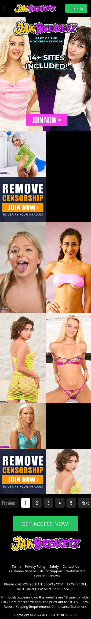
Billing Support (51, 571)
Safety (54, 566)
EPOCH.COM (76, 584)
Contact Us (70, 566)
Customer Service (22, 571)
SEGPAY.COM (53, 584)
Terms (16, 566)
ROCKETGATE (33, 584)
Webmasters (75, 571)
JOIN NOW (76, 8)
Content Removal (47, 576)
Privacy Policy (35, 566)
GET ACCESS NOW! (45, 524)
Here (13, 602)
